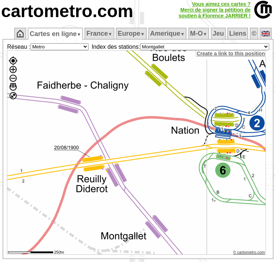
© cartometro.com (249, 252)
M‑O (198, 33)
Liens (237, 33)
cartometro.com (67, 11)
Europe (131, 33)
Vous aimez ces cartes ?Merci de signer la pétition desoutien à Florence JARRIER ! (214, 10)
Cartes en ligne (55, 33)
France (99, 33)
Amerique (167, 33)
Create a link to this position (231, 53)
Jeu (218, 33)
